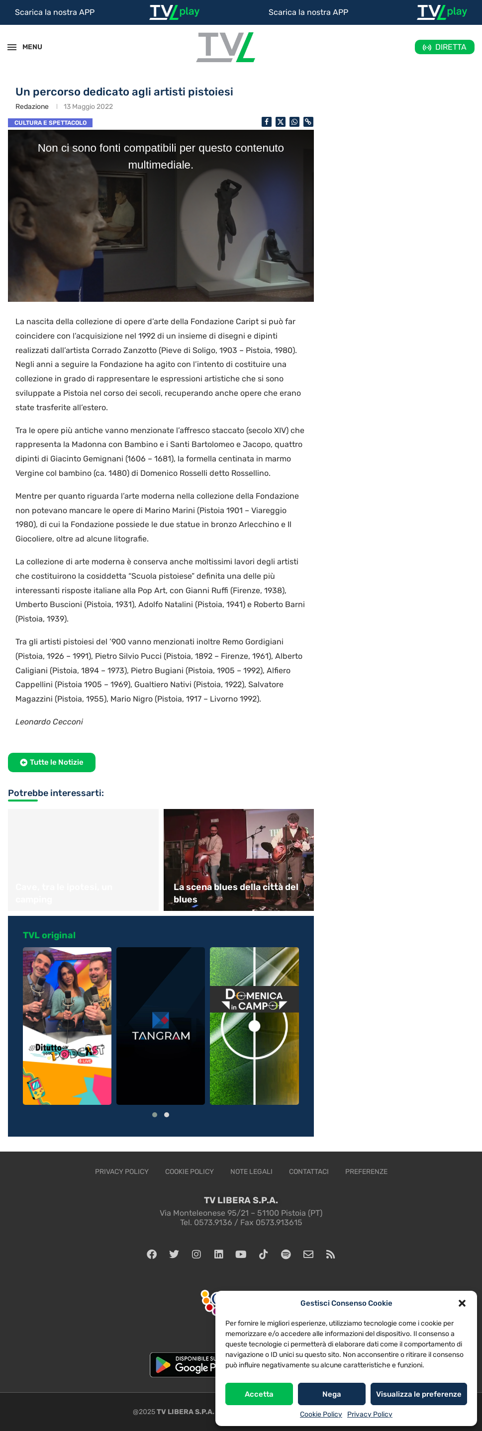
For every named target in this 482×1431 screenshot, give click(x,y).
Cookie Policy (321, 1414)
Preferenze (366, 1171)
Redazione (32, 106)
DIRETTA (451, 47)
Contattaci (309, 1171)
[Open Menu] (11, 47)
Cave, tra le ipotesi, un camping (63, 893)
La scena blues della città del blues (236, 893)
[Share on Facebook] (267, 122)
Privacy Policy (369, 1414)
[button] (462, 1303)
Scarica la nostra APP (55, 12)
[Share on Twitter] (281, 122)
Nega (331, 1394)
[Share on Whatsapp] (294, 122)
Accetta (259, 1394)
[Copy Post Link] (308, 122)
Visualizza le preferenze (419, 1394)
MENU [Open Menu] (26, 47)
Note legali (251, 1171)
